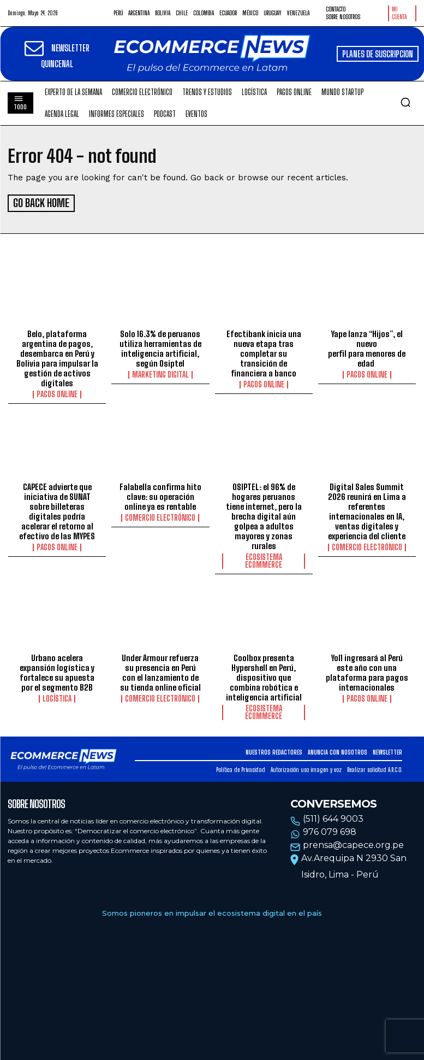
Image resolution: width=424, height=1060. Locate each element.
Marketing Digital (160, 373)
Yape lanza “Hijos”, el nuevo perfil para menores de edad (366, 347)
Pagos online (57, 393)
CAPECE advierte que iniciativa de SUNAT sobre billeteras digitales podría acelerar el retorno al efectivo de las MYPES (57, 509)
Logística (57, 696)
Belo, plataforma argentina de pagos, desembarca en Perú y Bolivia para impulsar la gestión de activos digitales (57, 356)
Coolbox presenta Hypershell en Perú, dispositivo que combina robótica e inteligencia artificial (264, 675)
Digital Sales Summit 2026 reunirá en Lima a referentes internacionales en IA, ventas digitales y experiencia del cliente (367, 509)
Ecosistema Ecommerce (263, 559)
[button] (405, 102)
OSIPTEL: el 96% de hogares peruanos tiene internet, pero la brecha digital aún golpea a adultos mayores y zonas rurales (264, 514)
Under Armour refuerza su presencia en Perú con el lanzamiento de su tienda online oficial (160, 670)
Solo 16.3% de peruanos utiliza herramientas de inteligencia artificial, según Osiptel (160, 347)
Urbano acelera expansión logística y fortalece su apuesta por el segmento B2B (57, 670)
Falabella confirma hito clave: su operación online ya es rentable (160, 495)
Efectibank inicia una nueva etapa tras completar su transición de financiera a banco (263, 351)
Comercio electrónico (160, 516)
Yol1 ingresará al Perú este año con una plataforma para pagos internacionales (367, 670)
